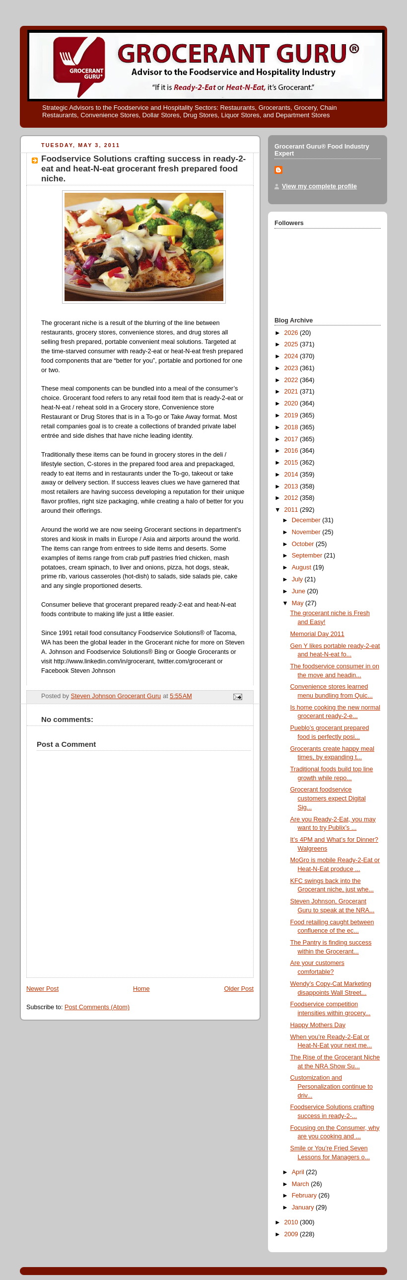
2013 (292, 486)
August (302, 567)
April (299, 1172)
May (298, 603)
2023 (292, 368)
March (301, 1184)
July (298, 579)
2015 (292, 462)
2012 (292, 497)
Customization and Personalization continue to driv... (331, 1086)
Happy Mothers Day (317, 1025)
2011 (292, 509)
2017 (292, 439)
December (307, 520)
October (304, 544)
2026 (292, 332)
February (305, 1195)
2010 (292, 1222)
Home (141, 988)
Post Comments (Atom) (97, 1007)
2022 (292, 380)
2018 (292, 427)
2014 (292, 474)
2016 (292, 450)
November (307, 532)
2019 (292, 415)
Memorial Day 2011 (317, 634)
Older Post (239, 988)
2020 (292, 403)
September (308, 555)
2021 (292, 391)
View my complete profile (319, 186)
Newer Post (42, 988)
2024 (292, 356)
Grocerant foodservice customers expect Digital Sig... (328, 798)
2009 (292, 1234)
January (304, 1207)
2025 (292, 344)
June (299, 591)
